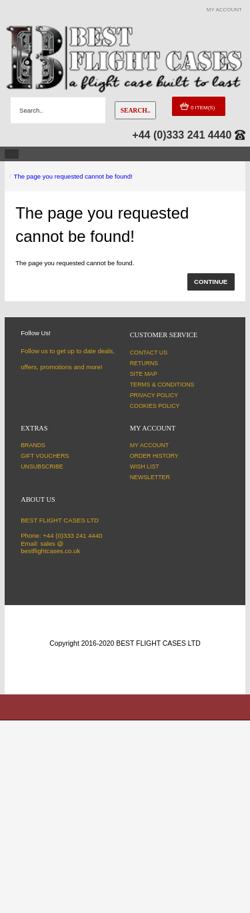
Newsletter (150, 477)
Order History (154, 456)
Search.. (136, 110)
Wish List (144, 466)
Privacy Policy (154, 395)
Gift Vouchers (45, 456)
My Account (149, 445)
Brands (33, 445)
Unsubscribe (42, 466)
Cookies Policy (155, 406)
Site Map (143, 374)
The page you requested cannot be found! (73, 176)
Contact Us (148, 352)
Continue (210, 281)
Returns (144, 363)
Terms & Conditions (162, 384)
